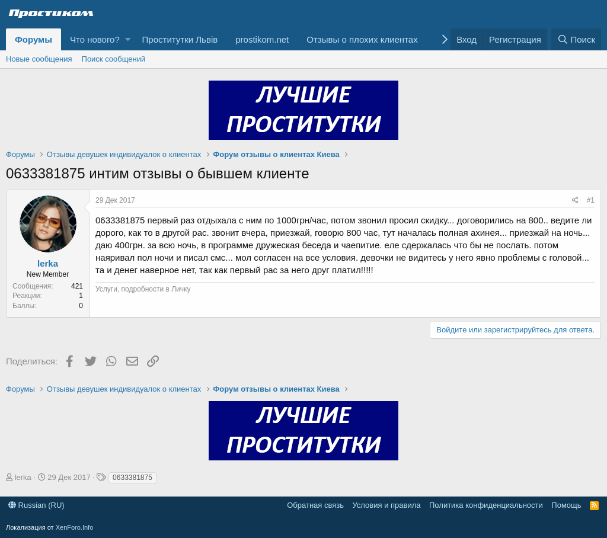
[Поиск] (576, 39)
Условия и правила (386, 505)
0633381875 (132, 477)
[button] (127, 39)
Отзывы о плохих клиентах (361, 39)
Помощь (566, 505)
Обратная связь (315, 505)
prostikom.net (262, 39)
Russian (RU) (36, 505)
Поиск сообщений (114, 59)
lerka (47, 263)
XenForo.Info (75, 527)
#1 (591, 200)
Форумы (33, 39)
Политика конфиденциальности (486, 505)
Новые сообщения (39, 59)
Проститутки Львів (180, 39)
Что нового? (95, 39)
